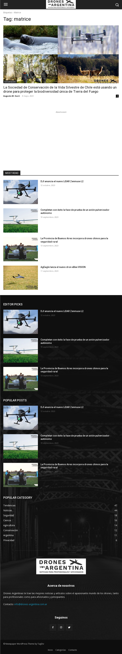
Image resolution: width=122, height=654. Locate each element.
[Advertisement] (61, 134)
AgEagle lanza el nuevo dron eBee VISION (63, 267)
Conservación (10, 82)
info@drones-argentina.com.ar (30, 604)
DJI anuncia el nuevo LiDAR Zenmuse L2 (62, 181)
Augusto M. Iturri (11, 96)
